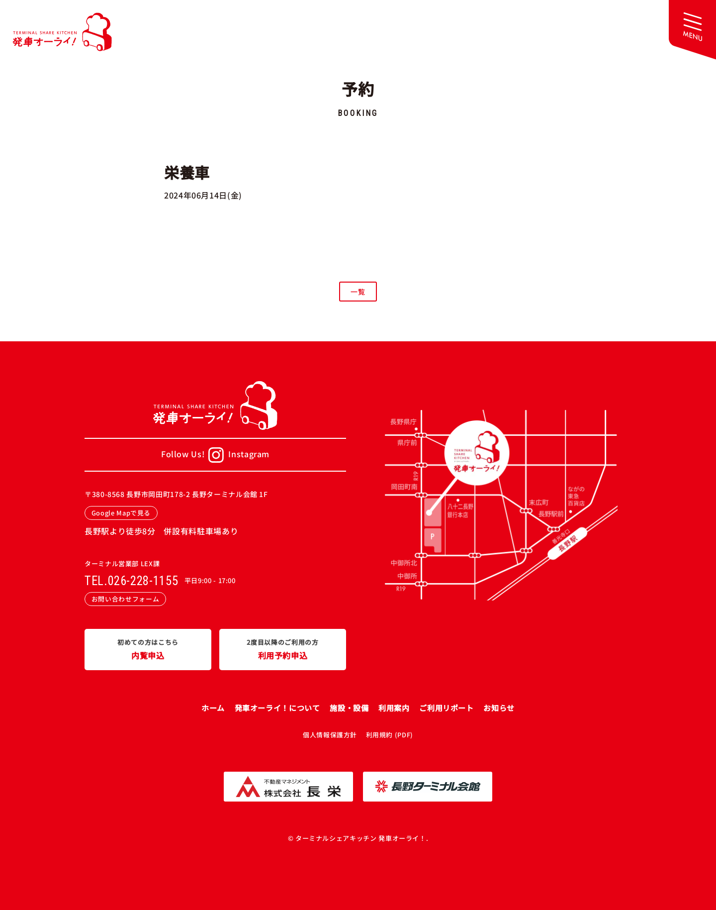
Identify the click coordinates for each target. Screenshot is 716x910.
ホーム (213, 708)
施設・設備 (349, 708)
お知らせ (499, 708)
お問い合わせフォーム (125, 599)
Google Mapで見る (121, 512)
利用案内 (394, 708)
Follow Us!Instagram (215, 455)
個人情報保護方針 (330, 734)
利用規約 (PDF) (389, 734)
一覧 (358, 292)
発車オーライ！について (277, 708)
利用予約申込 (282, 649)
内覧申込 (147, 649)
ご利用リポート (446, 708)
